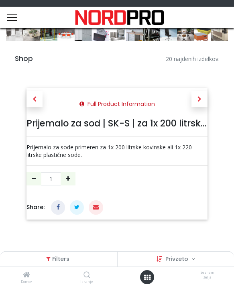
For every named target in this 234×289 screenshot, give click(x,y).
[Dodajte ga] (68, 179)
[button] (34, 99)
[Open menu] (147, 277)
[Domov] (26, 275)
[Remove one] (33, 179)
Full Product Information (117, 104)
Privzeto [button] (177, 259)
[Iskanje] (87, 275)
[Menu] (12, 17)
